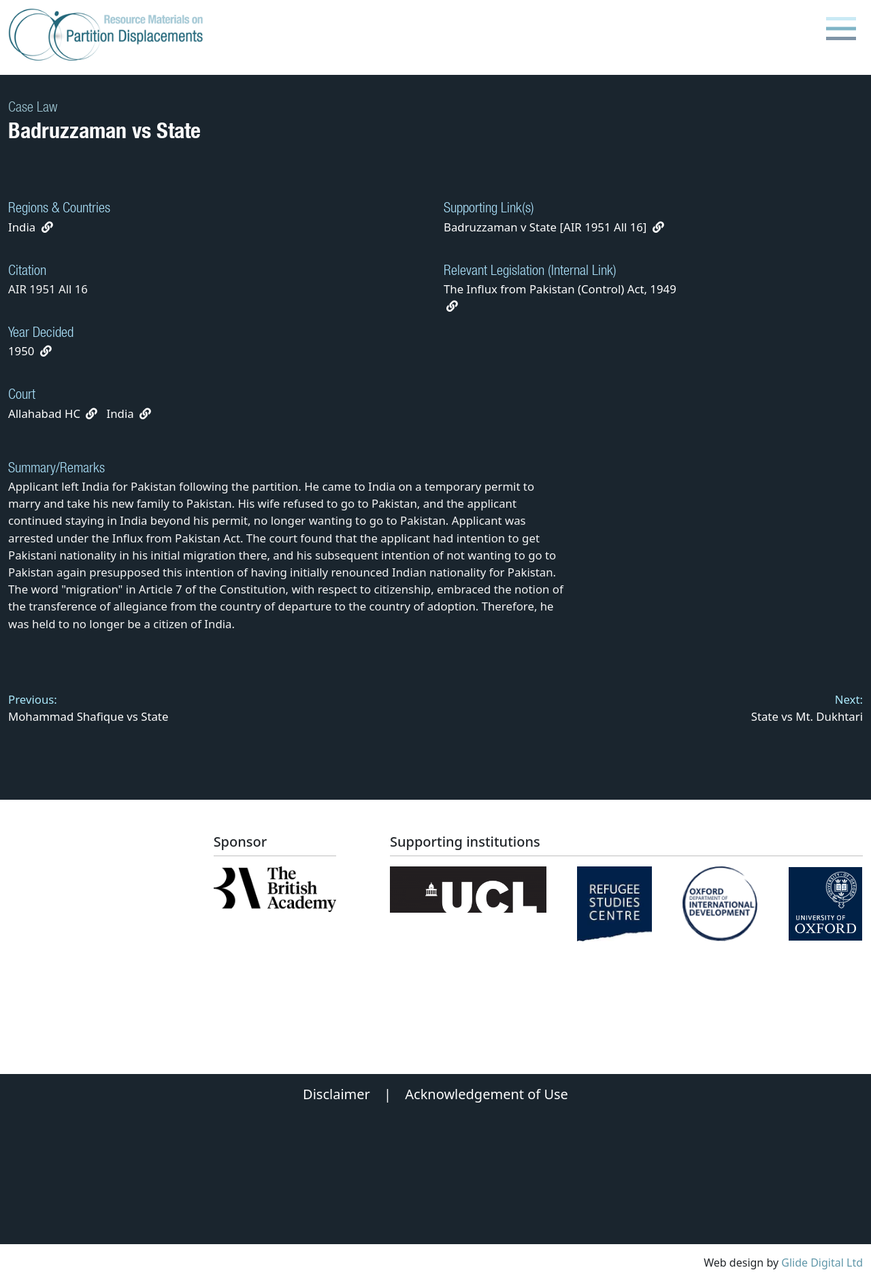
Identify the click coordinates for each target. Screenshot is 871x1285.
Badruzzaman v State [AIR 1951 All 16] (554, 227)
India (21, 227)
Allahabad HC (44, 413)
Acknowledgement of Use (486, 1094)
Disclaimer (336, 1094)
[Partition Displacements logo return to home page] (108, 35)
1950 (21, 351)
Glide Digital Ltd (822, 1262)
